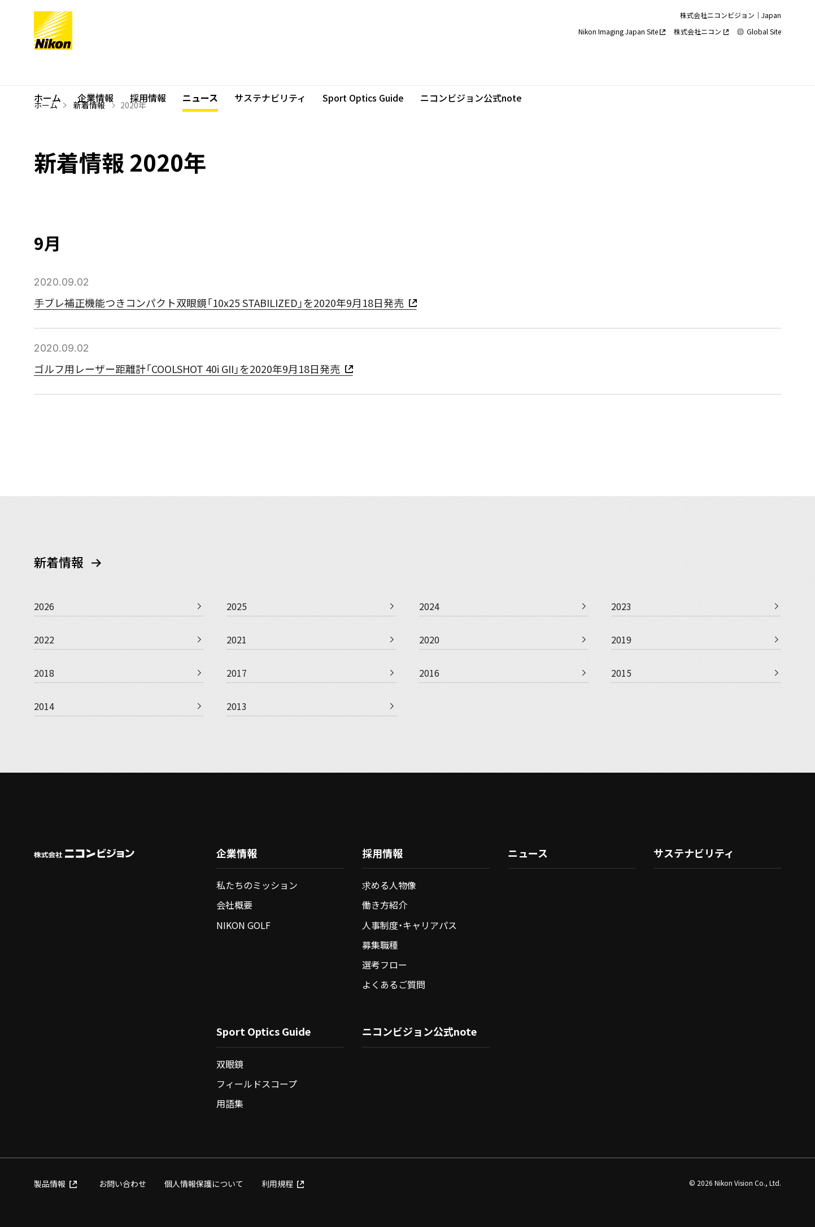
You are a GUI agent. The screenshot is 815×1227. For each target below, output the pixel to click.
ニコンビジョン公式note (471, 71)
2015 (621, 673)
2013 (236, 706)
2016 (429, 673)
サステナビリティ (270, 71)
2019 (621, 639)
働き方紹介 (384, 905)
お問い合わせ (122, 1183)
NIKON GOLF (243, 925)
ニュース (200, 71)
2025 (236, 606)
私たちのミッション (257, 885)
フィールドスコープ (256, 1083)
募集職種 (380, 945)
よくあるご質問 (393, 984)
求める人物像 (389, 885)
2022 (44, 639)
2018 (44, 673)
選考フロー (384, 964)
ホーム (47, 71)
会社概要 (234, 905)
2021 (236, 639)
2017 (236, 673)
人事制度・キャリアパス (409, 925)
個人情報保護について (203, 1183)
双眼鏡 (229, 1064)
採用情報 (148, 71)
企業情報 (95, 71)
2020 (429, 639)
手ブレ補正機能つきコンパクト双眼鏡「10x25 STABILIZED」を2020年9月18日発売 (225, 302)
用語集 (229, 1103)
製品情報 (55, 1183)
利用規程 (283, 1183)
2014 (44, 706)
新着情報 (89, 105)
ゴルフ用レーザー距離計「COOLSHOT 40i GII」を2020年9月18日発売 (193, 368)
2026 (44, 606)
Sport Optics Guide (363, 71)
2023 (621, 606)
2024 (429, 606)
